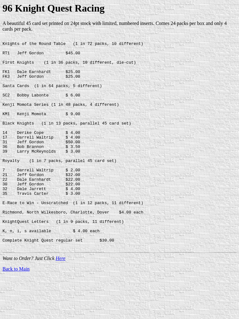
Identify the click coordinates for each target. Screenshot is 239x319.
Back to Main (16, 311)
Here (60, 300)
